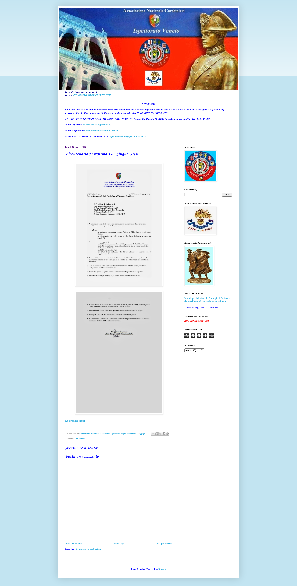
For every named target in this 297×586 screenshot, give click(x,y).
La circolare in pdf (75, 420)
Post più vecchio (164, 543)
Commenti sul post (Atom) (89, 549)
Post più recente (74, 543)
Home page (119, 543)
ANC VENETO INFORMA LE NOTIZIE (91, 95)
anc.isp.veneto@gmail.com (96, 124)
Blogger (162, 569)
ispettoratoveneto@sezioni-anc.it (101, 130)
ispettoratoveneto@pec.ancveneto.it (128, 136)
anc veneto (80, 438)
